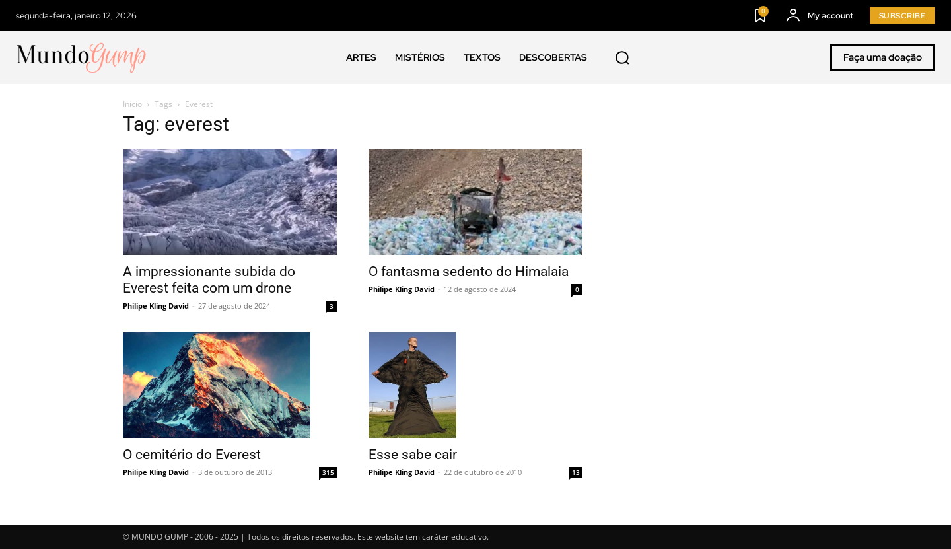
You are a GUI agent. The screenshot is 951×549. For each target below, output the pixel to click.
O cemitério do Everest (192, 454)
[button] (622, 58)
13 (576, 472)
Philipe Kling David (156, 306)
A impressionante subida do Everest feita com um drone (209, 280)
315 (328, 472)
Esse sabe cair (413, 454)
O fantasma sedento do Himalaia (469, 271)
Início (132, 104)
